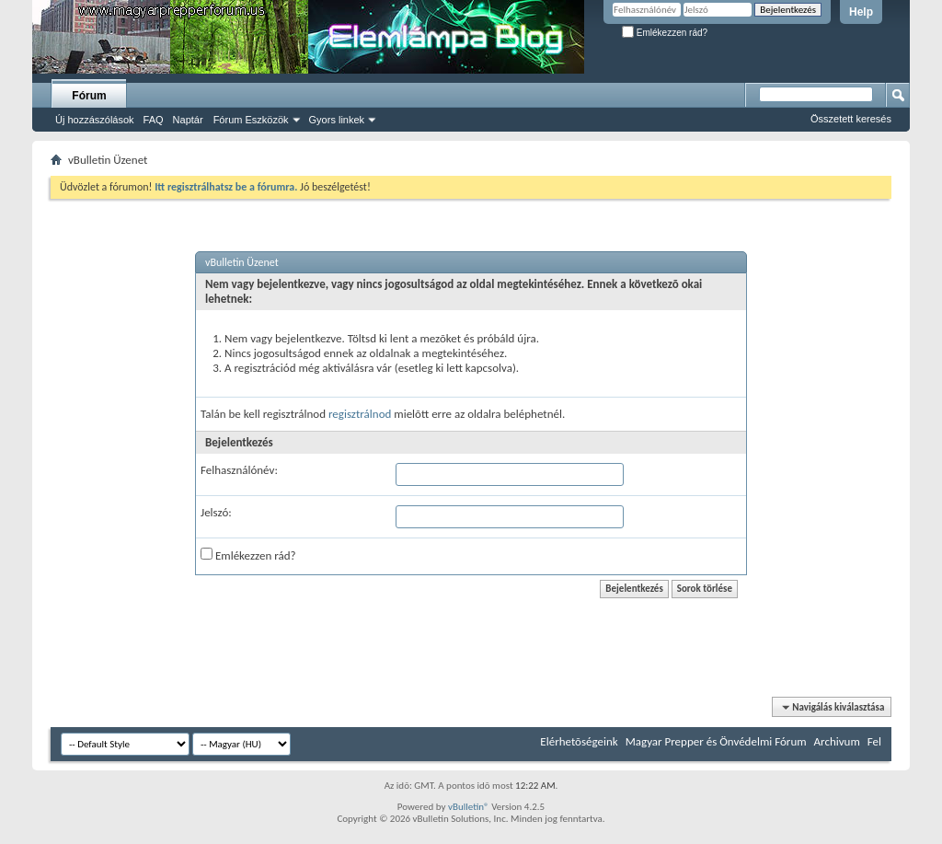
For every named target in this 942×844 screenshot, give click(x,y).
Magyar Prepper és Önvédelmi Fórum (716, 741)
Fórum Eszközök (251, 119)
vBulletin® (468, 807)
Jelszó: (216, 512)
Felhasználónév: (239, 470)
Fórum (89, 95)
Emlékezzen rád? (664, 33)
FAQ (154, 119)
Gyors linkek (337, 119)
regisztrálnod (359, 414)
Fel (874, 741)
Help (861, 12)
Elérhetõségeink (578, 741)
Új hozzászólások (94, 119)
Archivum (837, 741)
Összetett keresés (850, 118)
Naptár (188, 119)
